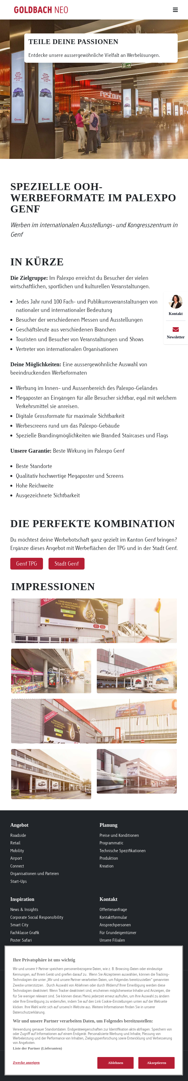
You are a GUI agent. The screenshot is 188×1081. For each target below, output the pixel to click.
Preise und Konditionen (119, 835)
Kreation (107, 866)
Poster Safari (21, 940)
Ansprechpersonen (115, 924)
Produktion (109, 858)
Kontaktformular (113, 917)
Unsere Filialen (112, 940)
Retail (15, 842)
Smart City (19, 924)
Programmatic (111, 842)
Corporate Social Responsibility (36, 917)
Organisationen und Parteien (34, 873)
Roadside (18, 835)
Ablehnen (115, 1063)
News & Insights (24, 909)
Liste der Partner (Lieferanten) (37, 1048)
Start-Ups (18, 881)
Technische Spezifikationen (123, 850)
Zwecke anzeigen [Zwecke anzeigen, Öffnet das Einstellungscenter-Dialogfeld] (26, 1062)
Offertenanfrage (113, 909)
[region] (93, 1010)
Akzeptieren (156, 1063)
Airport (16, 858)
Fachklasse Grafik (24, 932)
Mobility (17, 850)
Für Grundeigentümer (118, 932)
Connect (17, 866)
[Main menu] (125, 10)
